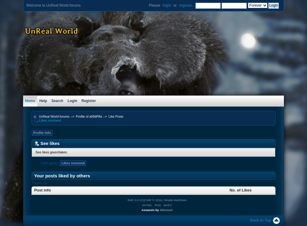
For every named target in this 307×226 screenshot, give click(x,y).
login (166, 5)
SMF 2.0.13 (135, 200)
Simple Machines (175, 200)
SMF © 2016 (153, 200)
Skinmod (166, 210)
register (185, 5)
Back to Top (260, 220)
